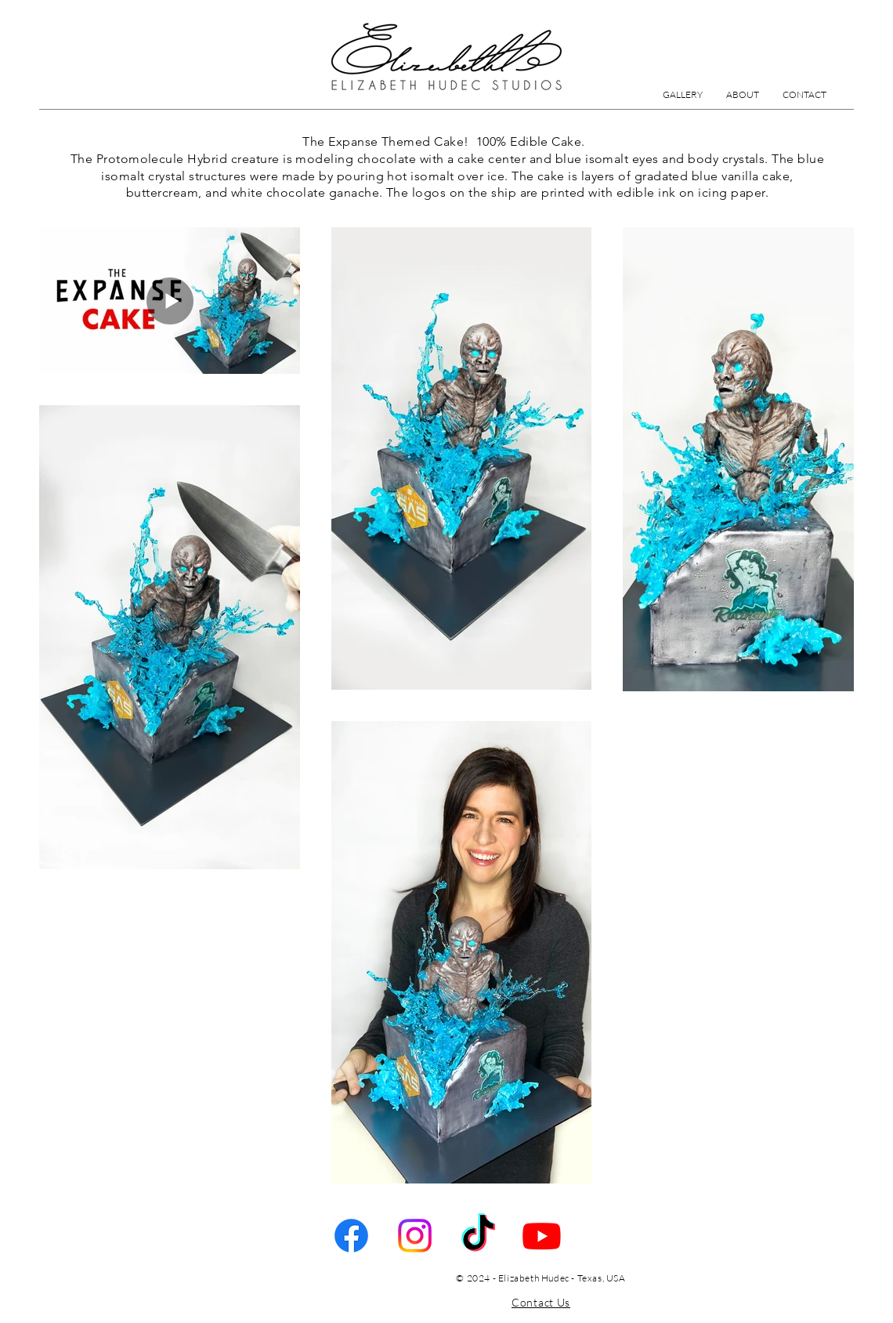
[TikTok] (478, 1235)
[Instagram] (414, 1235)
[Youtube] (541, 1235)
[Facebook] (351, 1235)
